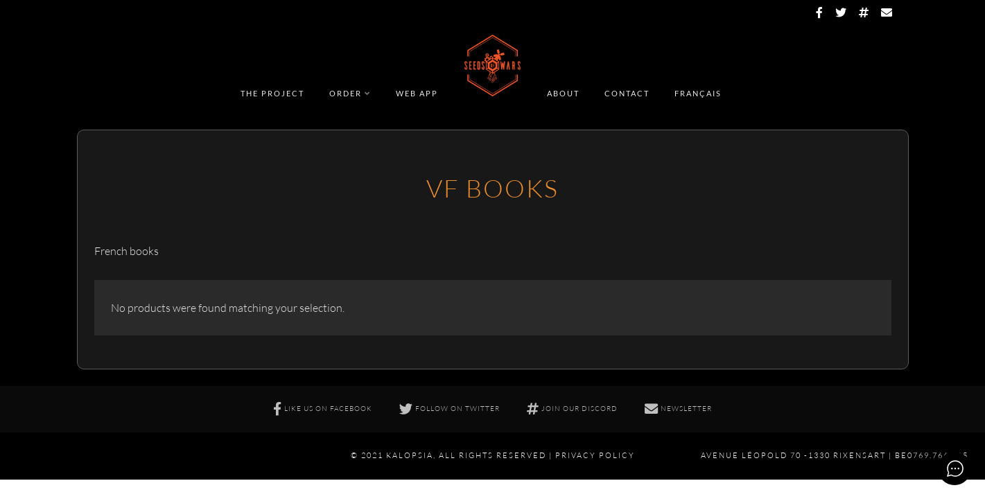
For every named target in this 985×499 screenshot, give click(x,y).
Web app (417, 93)
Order (345, 93)
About (563, 93)
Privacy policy (595, 455)
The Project (272, 93)
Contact (627, 93)
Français (698, 93)
